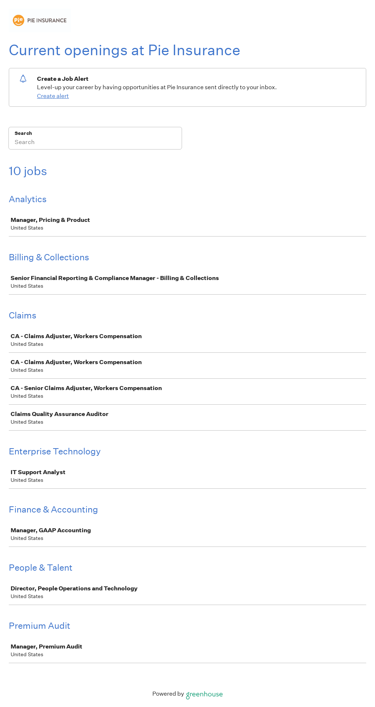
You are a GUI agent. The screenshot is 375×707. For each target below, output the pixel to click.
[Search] (95, 143)
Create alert (53, 95)
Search (23, 133)
